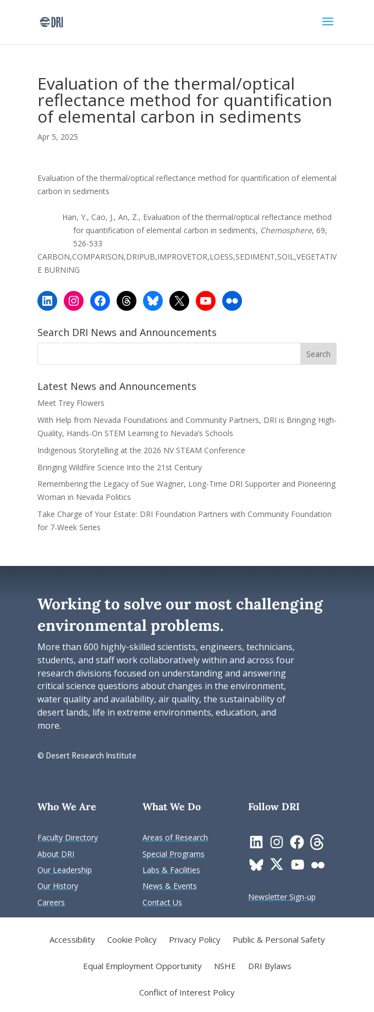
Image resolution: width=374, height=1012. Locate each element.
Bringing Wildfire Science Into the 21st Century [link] (120, 467)
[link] (51, 21)
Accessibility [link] (72, 940)
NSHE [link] (225, 966)
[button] (328, 28)
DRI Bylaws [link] (270, 966)
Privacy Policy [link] (195, 940)
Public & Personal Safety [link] (279, 940)
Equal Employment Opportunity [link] (142, 966)
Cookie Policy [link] (132, 940)
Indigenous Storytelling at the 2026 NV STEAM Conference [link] (141, 450)
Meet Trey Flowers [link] (71, 403)
